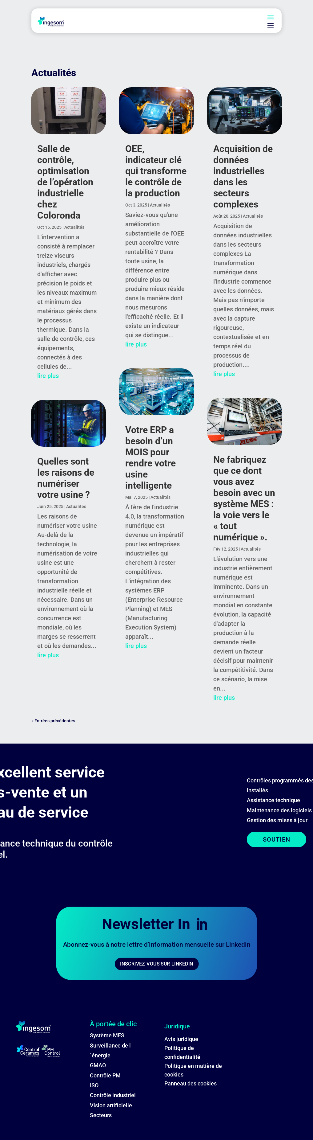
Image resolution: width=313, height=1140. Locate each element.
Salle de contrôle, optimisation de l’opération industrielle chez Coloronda (65, 182)
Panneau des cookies (190, 1083)
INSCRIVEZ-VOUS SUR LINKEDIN (156, 964)
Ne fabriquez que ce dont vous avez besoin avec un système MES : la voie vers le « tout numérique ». (244, 498)
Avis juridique (181, 1039)
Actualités (74, 227)
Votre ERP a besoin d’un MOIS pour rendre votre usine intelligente (150, 457)
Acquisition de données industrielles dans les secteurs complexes (243, 176)
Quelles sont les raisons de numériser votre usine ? (65, 478)
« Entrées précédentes (53, 720)
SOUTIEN (276, 839)
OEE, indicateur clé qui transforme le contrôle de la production (156, 171)
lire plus (48, 375)
